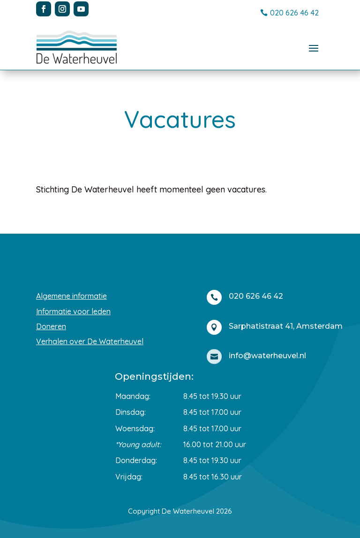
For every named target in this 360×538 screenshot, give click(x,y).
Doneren (51, 326)
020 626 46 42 (294, 12)
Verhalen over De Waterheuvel (89, 341)
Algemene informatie (71, 296)
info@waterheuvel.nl (267, 355)
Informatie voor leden (73, 311)
